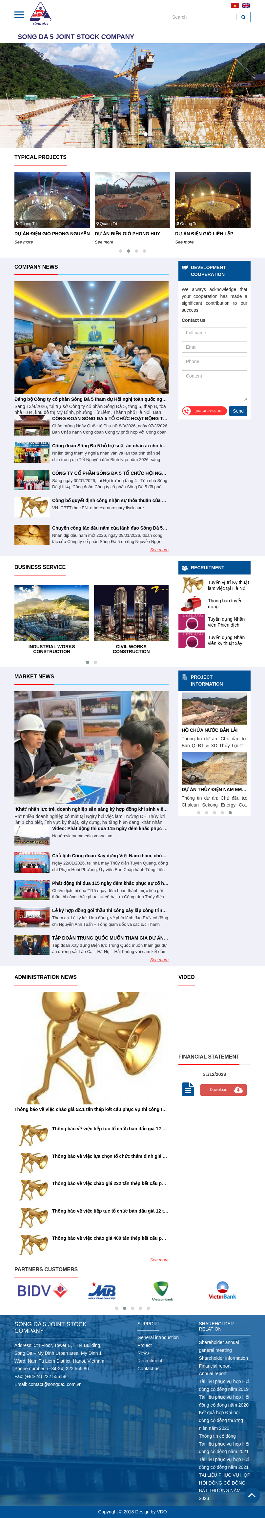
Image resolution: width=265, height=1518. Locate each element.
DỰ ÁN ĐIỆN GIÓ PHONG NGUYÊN (52, 233)
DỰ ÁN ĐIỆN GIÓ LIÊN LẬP (204, 233)
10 (150, 133)
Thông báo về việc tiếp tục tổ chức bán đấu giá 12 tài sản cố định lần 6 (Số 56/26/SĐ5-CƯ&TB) (154, 1211)
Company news (36, 267)
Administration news (45, 977)
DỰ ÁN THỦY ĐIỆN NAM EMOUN (217, 789)
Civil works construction (131, 649)
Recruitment (207, 567)
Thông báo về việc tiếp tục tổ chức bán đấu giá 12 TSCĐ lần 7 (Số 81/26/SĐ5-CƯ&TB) (144, 1128)
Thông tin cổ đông (217, 1436)
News (143, 1352)
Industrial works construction (52, 649)
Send (238, 411)
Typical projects (40, 157)
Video (186, 977)
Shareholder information (223, 1358)
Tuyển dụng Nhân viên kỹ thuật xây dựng (226, 643)
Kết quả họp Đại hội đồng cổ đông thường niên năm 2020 (221, 1420)
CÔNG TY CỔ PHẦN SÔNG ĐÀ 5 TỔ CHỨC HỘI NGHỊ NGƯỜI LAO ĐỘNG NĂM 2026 (142, 473)
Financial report (215, 1366)
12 (160, 133)
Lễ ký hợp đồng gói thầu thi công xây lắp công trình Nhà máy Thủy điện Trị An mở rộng (147, 910)
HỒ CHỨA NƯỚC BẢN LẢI (209, 730)
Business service (40, 567)
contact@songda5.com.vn (55, 1384)
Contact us (148, 1368)
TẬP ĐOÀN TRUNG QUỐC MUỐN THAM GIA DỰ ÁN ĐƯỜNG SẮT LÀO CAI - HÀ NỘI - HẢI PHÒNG (157, 938)
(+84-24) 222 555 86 (68, 1368)
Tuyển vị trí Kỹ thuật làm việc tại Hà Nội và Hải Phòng (228, 588)
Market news (34, 676)
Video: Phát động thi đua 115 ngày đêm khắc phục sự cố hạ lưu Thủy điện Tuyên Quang (147, 828)
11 (155, 133)
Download (218, 1089)
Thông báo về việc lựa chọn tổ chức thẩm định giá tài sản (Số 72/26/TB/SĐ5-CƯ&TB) (143, 1156)
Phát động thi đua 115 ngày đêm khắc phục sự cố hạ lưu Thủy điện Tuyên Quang (140, 883)
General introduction (158, 1337)
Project (144, 1345)
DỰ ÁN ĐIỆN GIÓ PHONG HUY (127, 233)
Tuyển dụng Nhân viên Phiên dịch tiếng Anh (226, 624)
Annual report (213, 1373)
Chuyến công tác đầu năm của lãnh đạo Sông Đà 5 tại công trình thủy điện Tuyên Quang (148, 528)
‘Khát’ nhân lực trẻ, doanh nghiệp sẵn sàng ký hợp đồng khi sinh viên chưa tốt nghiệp (107, 809)
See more (23, 242)
